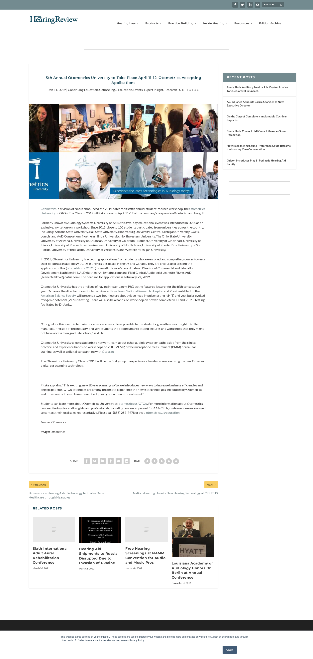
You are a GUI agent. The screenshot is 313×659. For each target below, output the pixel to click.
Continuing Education (83, 77)
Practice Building (180, 17)
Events (138, 77)
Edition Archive (270, 17)
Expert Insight (153, 77)
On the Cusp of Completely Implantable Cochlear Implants (257, 105)
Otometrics (48, 196)
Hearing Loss (126, 17)
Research (170, 77)
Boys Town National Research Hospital (136, 279)
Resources (241, 17)
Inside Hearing (214, 17)
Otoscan (107, 339)
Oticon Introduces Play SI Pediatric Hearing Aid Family (256, 149)
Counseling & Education (115, 77)
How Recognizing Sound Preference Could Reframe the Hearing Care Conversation (259, 135)
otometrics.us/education (163, 400)
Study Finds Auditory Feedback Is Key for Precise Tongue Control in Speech (257, 76)
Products (151, 17)
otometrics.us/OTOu (81, 256)
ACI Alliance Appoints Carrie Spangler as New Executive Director (255, 91)
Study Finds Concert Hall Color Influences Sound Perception (257, 120)
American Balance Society (58, 283)
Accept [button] (229, 649)
